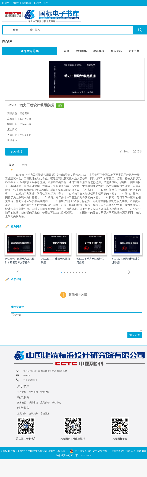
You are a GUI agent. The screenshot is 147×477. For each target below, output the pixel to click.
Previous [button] (18, 272)
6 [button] (77, 273)
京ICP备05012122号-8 (123, 451)
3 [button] (68, 273)
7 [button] (80, 273)
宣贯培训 (21, 413)
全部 (15, 29)
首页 (66, 51)
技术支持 (21, 402)
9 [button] (86, 273)
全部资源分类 (29, 51)
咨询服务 (33, 413)
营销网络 (45, 391)
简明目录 (33, 391)
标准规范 (98, 51)
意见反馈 (45, 402)
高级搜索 (7, 41)
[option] (20, 249)
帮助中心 (56, 402)
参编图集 (45, 413)
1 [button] (62, 273)
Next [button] (129, 272)
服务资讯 (116, 51)
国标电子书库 (41, 3)
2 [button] (65, 273)
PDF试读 (16, 151)
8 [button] (83, 273)
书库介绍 (21, 391)
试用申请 (33, 402)
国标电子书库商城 (22, 3)
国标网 (5, 3)
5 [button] (74, 273)
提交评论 (134, 335)
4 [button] (71, 273)
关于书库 (133, 51)
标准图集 (81, 51)
